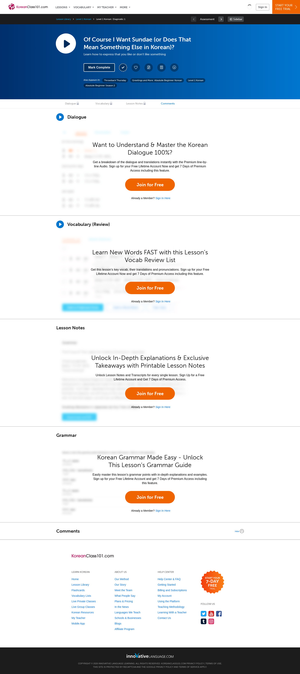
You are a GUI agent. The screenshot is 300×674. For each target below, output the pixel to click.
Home (75, 579)
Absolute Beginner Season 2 (100, 85)
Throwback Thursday (115, 80)
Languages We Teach (127, 612)
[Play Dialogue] (60, 117)
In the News (122, 606)
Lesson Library (63, 19)
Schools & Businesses (128, 617)
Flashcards (78, 590)
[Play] (60, 224)
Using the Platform (169, 601)
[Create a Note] (148, 67)
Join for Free (150, 184)
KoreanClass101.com (173, 663)
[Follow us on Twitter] (204, 614)
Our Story (120, 584)
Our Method (122, 579)
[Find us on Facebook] (219, 614)
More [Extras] (123, 7)
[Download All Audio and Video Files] (174, 67)
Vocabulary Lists (81, 595)
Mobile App (78, 623)
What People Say (125, 595)
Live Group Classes (83, 606)
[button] (249, 7)
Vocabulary (82, 7)
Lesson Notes (134, 103)
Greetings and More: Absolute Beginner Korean (157, 80)
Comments (168, 103)
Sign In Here (162, 198)
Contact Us (164, 617)
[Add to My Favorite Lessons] (136, 67)
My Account (164, 595)
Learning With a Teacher (172, 612)
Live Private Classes (84, 601)
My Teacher (105, 7)
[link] (221, 19)
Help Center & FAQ (169, 579)
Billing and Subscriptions (172, 590)
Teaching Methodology (171, 606)
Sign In (262, 7)
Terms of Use (213, 663)
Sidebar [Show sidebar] (237, 19)
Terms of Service (189, 667)
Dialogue (70, 103)
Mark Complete (99, 67)
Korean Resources (83, 612)
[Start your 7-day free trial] (212, 582)
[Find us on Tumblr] (204, 621)
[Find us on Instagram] (211, 621)
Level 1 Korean (83, 19)
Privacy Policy (195, 663)
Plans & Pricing (124, 601)
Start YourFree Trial (286, 7)
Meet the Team (123, 590)
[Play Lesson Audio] (66, 43)
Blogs (118, 623)
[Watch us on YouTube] (211, 614)
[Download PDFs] (161, 67)
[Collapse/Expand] (150, 531)
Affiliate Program (124, 629)
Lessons (61, 7)
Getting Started (167, 584)
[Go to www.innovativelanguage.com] (150, 655)
